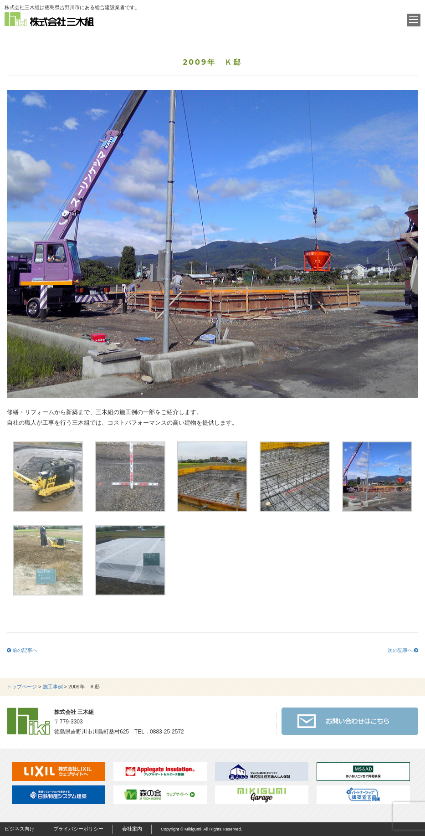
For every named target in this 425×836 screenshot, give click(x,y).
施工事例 (53, 686)
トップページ (22, 686)
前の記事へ (22, 650)
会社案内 (132, 828)
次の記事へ (403, 650)
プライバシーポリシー (78, 828)
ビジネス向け (20, 828)
